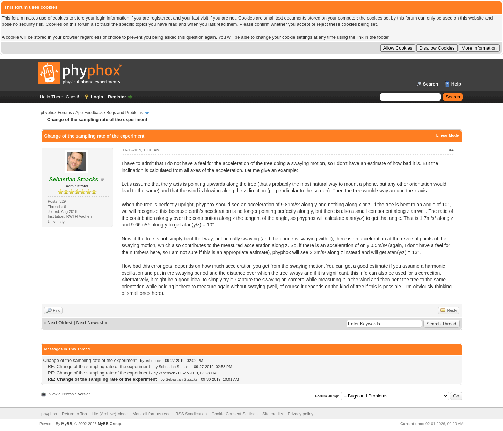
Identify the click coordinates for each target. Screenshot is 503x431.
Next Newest (89, 322)
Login (97, 96)
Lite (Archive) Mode (110, 413)
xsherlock (153, 360)
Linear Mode (447, 135)
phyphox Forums (56, 112)
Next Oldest (59, 322)
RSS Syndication (191, 413)
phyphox (49, 413)
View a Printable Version (70, 394)
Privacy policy (300, 413)
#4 (451, 150)
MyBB (66, 424)
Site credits (272, 413)
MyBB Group (109, 424)
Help (456, 84)
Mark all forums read (151, 413)
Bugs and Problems (125, 112)
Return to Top (74, 413)
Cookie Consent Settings (234, 413)
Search (430, 84)
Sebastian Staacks (174, 367)
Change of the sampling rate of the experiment (90, 360)
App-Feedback (89, 112)
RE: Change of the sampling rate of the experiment (99, 366)
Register (117, 96)
